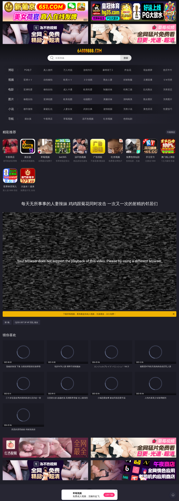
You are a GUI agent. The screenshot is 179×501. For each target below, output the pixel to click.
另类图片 (167, 99)
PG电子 (28, 69)
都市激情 (27, 109)
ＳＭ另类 (167, 79)
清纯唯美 (127, 99)
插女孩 (28, 118)
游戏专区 (87, 69)
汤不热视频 (87, 118)
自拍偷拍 (47, 79)
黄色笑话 (147, 109)
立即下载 (109, 494)
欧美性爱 (87, 89)
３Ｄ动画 (87, 79)
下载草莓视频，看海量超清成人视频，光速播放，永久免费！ (119, 314)
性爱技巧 (167, 109)
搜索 (126, 57)
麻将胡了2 (108, 69)
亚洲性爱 (27, 89)
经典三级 (127, 89)
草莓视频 (67, 118)
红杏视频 (107, 118)
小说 (11, 109)
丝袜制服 (127, 79)
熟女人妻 (107, 79)
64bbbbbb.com (89, 51)
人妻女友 (67, 109)
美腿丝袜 (107, 99)
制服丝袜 (107, 89)
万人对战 (67, 69)
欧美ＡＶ (67, 79)
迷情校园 (107, 109)
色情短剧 (127, 118)
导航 (11, 119)
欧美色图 (67, 99)
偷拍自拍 (47, 89)
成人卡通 (67, 89)
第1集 (7, 322)
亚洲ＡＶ (27, 79)
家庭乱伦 (47, 109)
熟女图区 (147, 99)
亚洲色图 (47, 99)
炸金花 (127, 69)
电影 (11, 89)
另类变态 (167, 89)
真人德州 (47, 69)
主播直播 (147, 79)
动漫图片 (87, 99)
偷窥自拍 (27, 99)
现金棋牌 (147, 69)
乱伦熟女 (147, 89)
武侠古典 (87, 109)
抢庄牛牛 (167, 69)
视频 (11, 79)
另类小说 (127, 109)
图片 (11, 99)
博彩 (11, 70)
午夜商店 (47, 118)
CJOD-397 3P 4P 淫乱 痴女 (26, 322)
